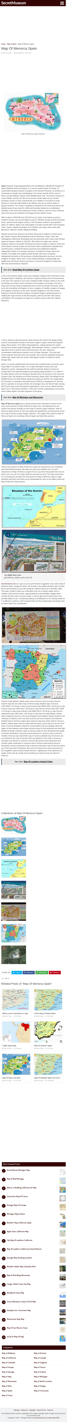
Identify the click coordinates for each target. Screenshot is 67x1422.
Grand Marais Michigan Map (18, 1170)
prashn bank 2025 (53, 1418)
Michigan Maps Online (16, 1214)
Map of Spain (7, 53)
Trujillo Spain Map (9, 1046)
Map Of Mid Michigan (15, 1179)
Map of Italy (6, 1377)
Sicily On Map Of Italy (15, 1337)
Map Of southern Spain (43, 1046)
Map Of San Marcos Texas (17, 1328)
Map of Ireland (40, 1372)
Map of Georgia (8, 1372)
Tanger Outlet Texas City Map (19, 1284)
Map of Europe (8, 1367)
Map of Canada (40, 1358)
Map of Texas (7, 1395)
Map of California (9, 1358)
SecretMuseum (13, 3)
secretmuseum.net (8, 584)
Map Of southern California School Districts (24, 1249)
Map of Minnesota (9, 1381)
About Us (50, 1410)
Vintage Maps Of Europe (16, 1205)
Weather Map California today (19, 1223)
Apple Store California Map (18, 1231)
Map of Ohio (7, 1386)
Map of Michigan (41, 1377)
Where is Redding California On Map (21, 1188)
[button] (62, 3)
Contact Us (24, 1410)
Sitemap (16, 1410)
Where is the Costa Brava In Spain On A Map (19, 1013)
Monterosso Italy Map (15, 1319)
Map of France (40, 1367)
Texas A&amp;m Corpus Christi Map (21, 1302)
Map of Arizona (40, 1353)
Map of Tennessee (41, 1391)
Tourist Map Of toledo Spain (45, 1013)
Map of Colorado (8, 1363)
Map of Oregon (40, 1386)
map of (7, 978)
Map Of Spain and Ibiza (11, 1078)
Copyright (32, 1410)
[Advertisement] (33, 25)
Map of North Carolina (43, 1381)
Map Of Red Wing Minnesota (18, 1275)
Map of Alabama (8, 1353)
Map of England (40, 1363)
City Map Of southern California (19, 1240)
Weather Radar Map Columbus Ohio (21, 1266)
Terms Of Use (41, 1410)
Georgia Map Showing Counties (19, 1258)
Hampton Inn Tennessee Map (19, 1310)
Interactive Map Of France (17, 1196)
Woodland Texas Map (15, 1293)
